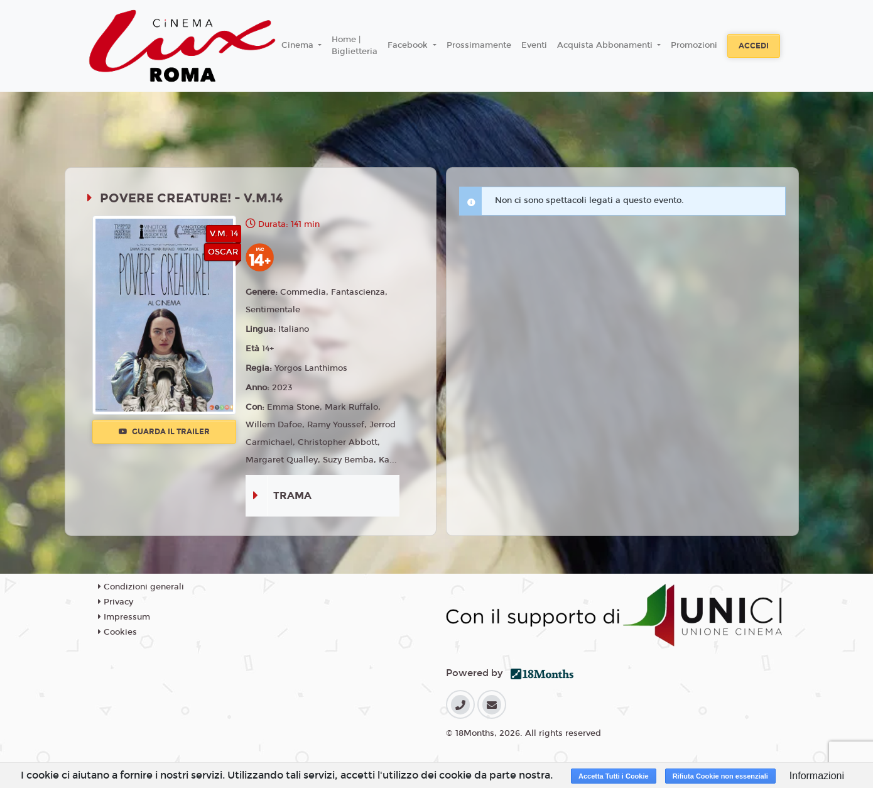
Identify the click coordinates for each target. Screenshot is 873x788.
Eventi (534, 45)
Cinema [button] (298, 45)
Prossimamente (479, 45)
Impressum (124, 617)
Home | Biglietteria (354, 46)
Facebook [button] (409, 45)
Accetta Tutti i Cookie (613, 776)
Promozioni (694, 45)
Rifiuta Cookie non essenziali (720, 776)
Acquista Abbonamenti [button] (606, 45)
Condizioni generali (141, 587)
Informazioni (816, 775)
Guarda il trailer (164, 431)
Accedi (754, 45)
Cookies (117, 632)
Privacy (115, 602)
